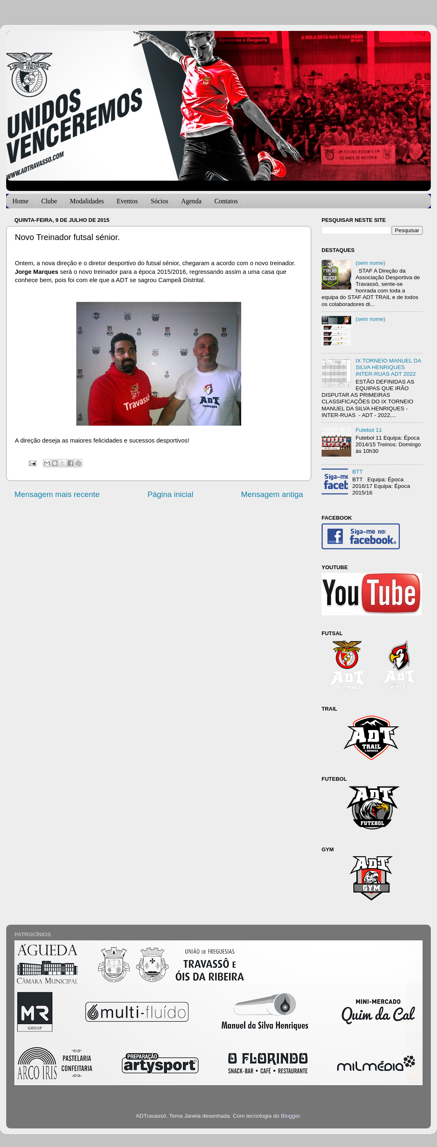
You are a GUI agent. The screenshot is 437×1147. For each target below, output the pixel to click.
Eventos (127, 201)
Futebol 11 (368, 430)
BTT (357, 472)
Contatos (226, 201)
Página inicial (170, 494)
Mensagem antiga (272, 494)
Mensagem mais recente (57, 494)
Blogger (290, 1116)
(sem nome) (370, 263)
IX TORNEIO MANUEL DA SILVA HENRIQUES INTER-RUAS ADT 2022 (388, 367)
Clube (49, 201)
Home (20, 201)
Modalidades (87, 201)
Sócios (160, 201)
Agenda (191, 201)
